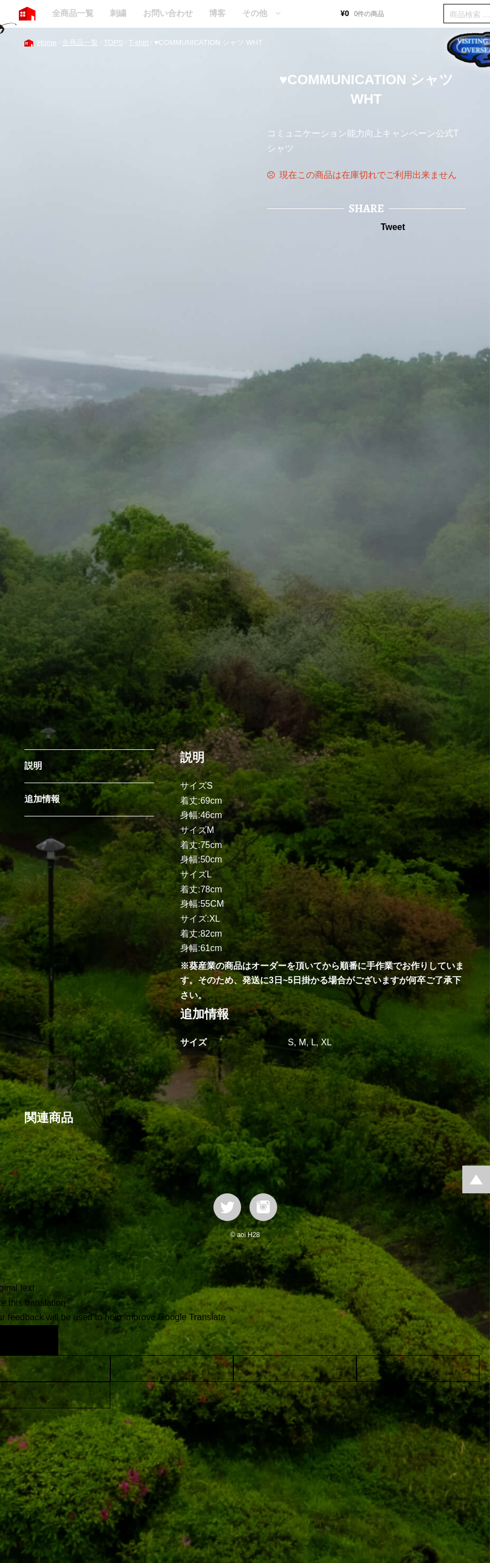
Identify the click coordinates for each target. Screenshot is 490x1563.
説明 (33, 765)
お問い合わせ (168, 13)
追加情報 (42, 799)
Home (47, 42)
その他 (254, 13)
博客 (217, 13)
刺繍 (118, 13)
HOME (27, 14)
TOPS (113, 42)
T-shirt (139, 42)
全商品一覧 (73, 13)
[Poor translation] (40, 1340)
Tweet (393, 227)
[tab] (89, 766)
